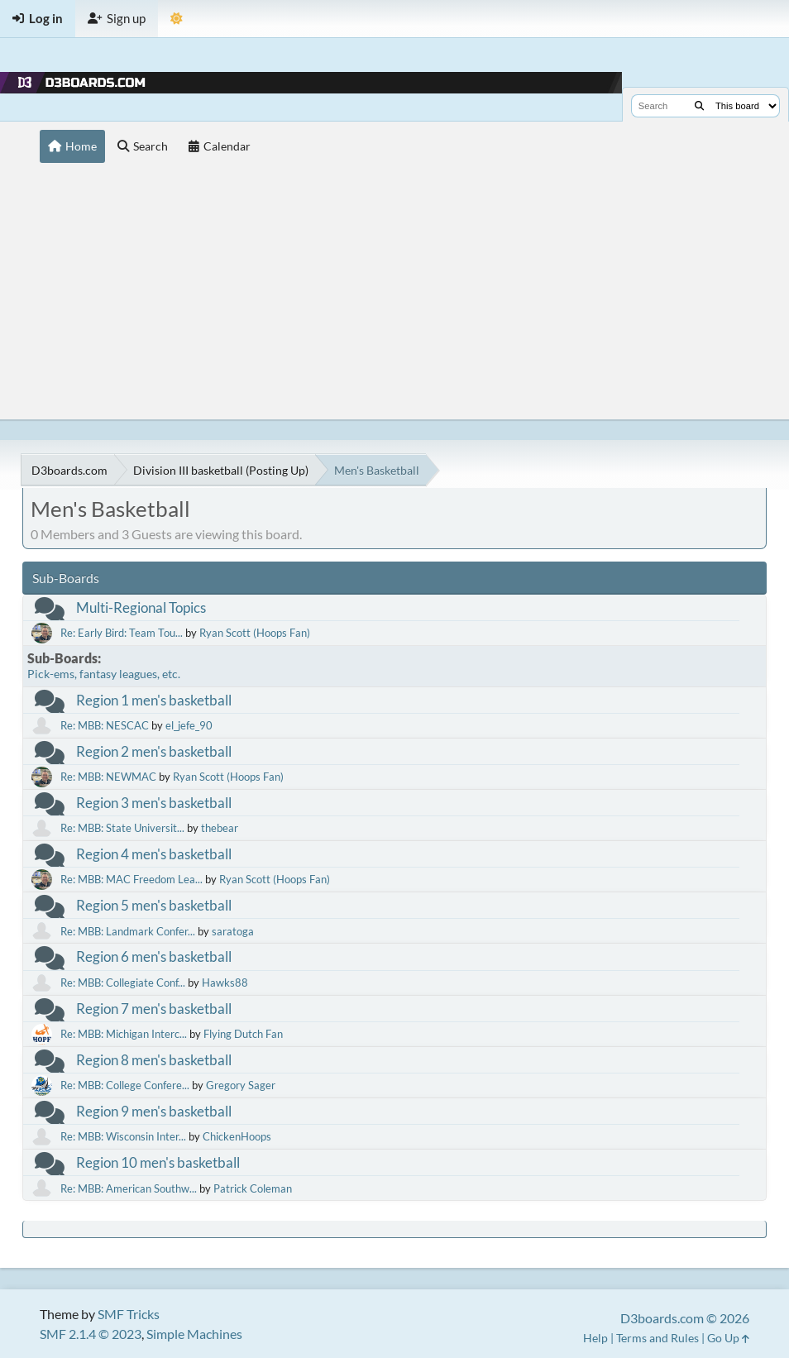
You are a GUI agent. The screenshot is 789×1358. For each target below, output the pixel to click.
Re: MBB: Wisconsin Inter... (123, 1136)
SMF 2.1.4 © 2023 (90, 1333)
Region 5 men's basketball (154, 905)
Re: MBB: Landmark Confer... (127, 931)
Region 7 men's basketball (154, 1008)
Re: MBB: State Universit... (122, 827)
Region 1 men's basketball (154, 700)
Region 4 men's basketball (154, 854)
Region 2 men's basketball (154, 751)
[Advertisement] (395, 295)
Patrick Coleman (252, 1188)
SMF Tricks (129, 1314)
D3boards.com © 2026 (684, 1318)
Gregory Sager (240, 1085)
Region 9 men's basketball (154, 1111)
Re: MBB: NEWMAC (108, 776)
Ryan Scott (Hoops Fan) (254, 632)
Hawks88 (225, 982)
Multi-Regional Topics (141, 607)
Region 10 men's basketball (158, 1162)
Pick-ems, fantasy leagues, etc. (103, 674)
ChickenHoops (237, 1136)
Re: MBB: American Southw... (128, 1188)
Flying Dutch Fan (243, 1033)
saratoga (233, 931)
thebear (219, 827)
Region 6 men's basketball (154, 956)
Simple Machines (194, 1333)
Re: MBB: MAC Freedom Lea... (131, 879)
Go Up (728, 1338)
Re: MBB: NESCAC (104, 725)
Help (595, 1338)
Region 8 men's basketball (154, 1060)
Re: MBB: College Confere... (124, 1085)
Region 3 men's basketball (154, 802)
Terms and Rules (657, 1338)
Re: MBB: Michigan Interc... (123, 1033)
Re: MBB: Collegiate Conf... (122, 982)
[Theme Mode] (176, 18)
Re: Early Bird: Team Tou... (121, 632)
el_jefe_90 (189, 725)
